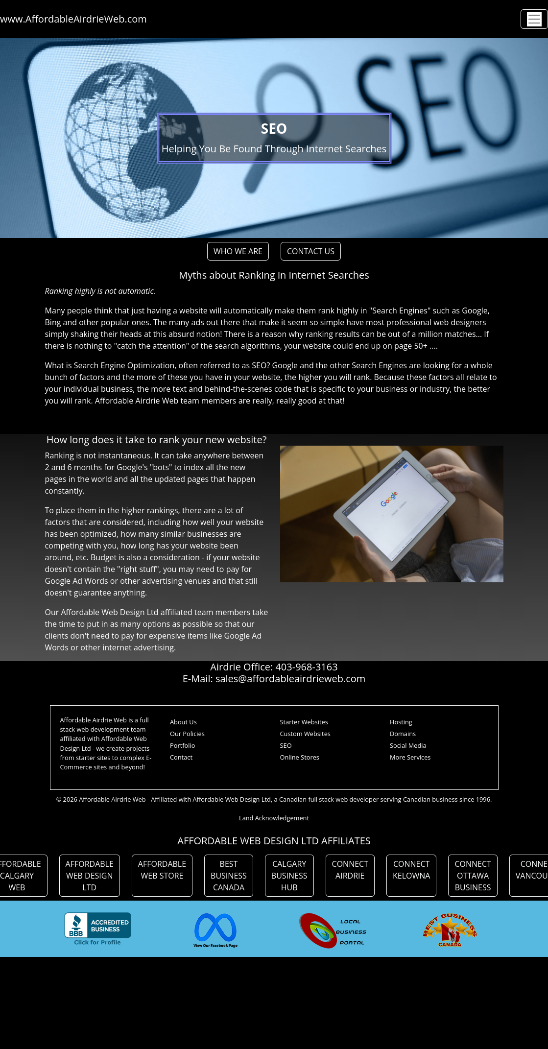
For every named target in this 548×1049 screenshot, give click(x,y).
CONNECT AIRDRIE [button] (350, 869)
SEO (286, 745)
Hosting (401, 721)
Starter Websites (304, 721)
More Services (410, 757)
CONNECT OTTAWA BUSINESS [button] (472, 875)
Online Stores (299, 757)
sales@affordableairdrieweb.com (290, 678)
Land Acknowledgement (274, 817)
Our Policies (187, 733)
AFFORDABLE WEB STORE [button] (162, 869)
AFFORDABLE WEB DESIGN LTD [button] (90, 875)
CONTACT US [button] (310, 251)
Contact (181, 757)
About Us (183, 721)
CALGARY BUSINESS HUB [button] (289, 875)
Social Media (408, 745)
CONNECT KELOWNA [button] (411, 869)
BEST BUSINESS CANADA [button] (229, 875)
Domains (403, 733)
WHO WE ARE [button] (238, 251)
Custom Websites (305, 733)
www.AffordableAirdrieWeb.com (73, 18)
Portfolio (182, 745)
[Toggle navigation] (534, 19)
